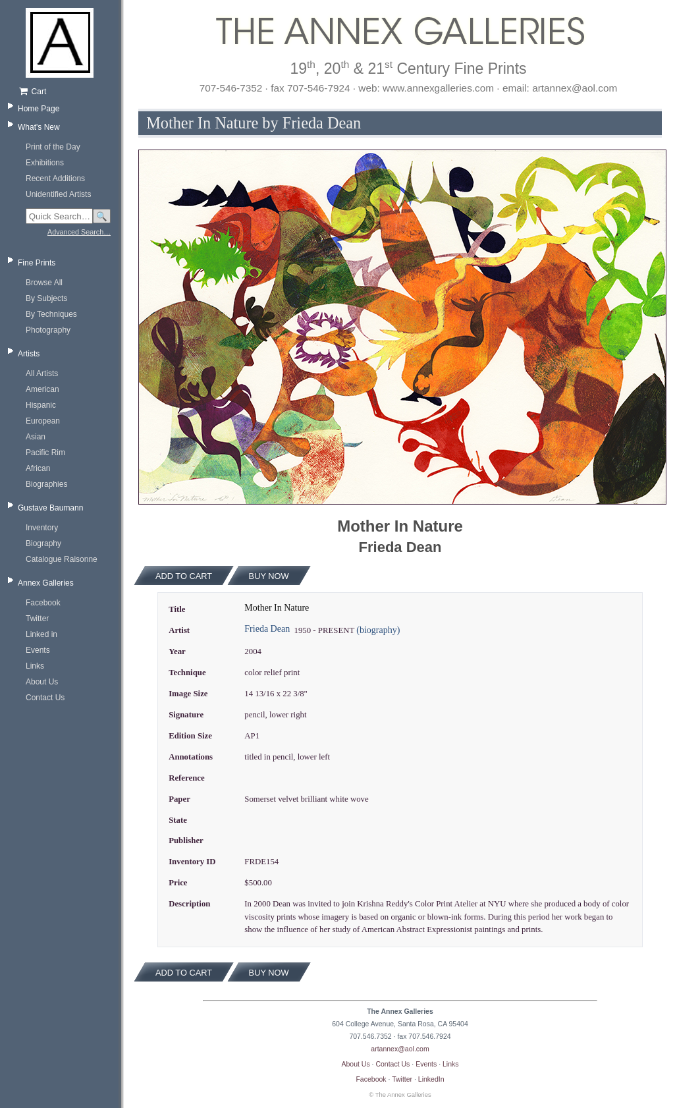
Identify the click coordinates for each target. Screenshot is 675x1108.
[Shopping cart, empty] (64, 91)
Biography (43, 543)
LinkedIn (431, 1079)
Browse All (44, 282)
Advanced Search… (79, 232)
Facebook (43, 602)
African (38, 468)
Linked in (41, 634)
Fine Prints (36, 262)
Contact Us (45, 697)
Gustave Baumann (50, 507)
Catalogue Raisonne (61, 559)
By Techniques (51, 314)
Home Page (38, 108)
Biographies (46, 484)
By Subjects (46, 298)
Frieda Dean (267, 629)
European (43, 421)
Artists (29, 353)
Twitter (37, 618)
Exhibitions (45, 162)
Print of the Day (53, 147)
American (42, 389)
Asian (35, 436)
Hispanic (41, 405)
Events (38, 650)
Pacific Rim (45, 452)
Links (35, 666)
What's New (39, 127)
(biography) (378, 630)
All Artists (42, 373)
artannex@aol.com (400, 1049)
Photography (48, 330)
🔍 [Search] (101, 216)
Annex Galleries (46, 583)
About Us (42, 681)
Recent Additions (55, 178)
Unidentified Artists (58, 194)
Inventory (42, 527)
